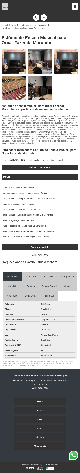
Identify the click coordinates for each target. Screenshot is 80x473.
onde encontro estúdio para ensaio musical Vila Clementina (28, 215)
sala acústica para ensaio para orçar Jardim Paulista (25, 193)
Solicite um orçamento (40, 167)
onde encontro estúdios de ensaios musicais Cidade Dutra (27, 209)
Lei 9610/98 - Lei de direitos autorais (37, 365)
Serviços (40, 428)
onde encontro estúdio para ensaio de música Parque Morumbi (29, 198)
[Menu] (75, 6)
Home (40, 402)
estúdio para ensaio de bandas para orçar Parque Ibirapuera (28, 231)
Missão (40, 419)
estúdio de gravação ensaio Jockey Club (20, 220)
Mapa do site (40, 446)
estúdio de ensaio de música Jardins (18, 204)
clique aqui (33, 160)
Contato (40, 437)
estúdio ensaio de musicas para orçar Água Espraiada (26, 237)
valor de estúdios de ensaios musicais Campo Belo (24, 226)
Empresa (40, 410)
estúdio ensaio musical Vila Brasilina (18, 188)
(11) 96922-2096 (18, 160)
